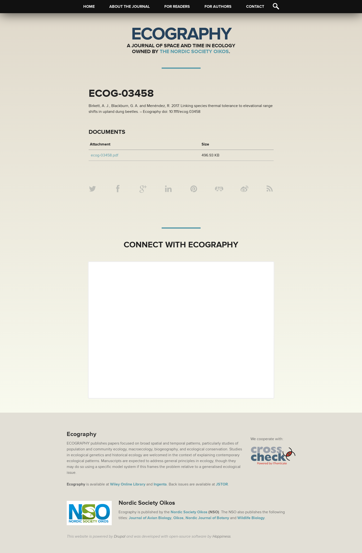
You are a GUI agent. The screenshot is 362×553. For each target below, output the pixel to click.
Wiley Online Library (127, 484)
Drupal (119, 536)
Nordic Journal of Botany (207, 517)
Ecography (181, 34)
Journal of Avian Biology (150, 517)
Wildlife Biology (251, 517)
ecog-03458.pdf (104, 155)
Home (89, 6)
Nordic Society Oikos (189, 512)
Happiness (222, 536)
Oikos (178, 517)
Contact (255, 6)
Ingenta (160, 484)
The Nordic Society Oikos (194, 52)
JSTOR (222, 484)
